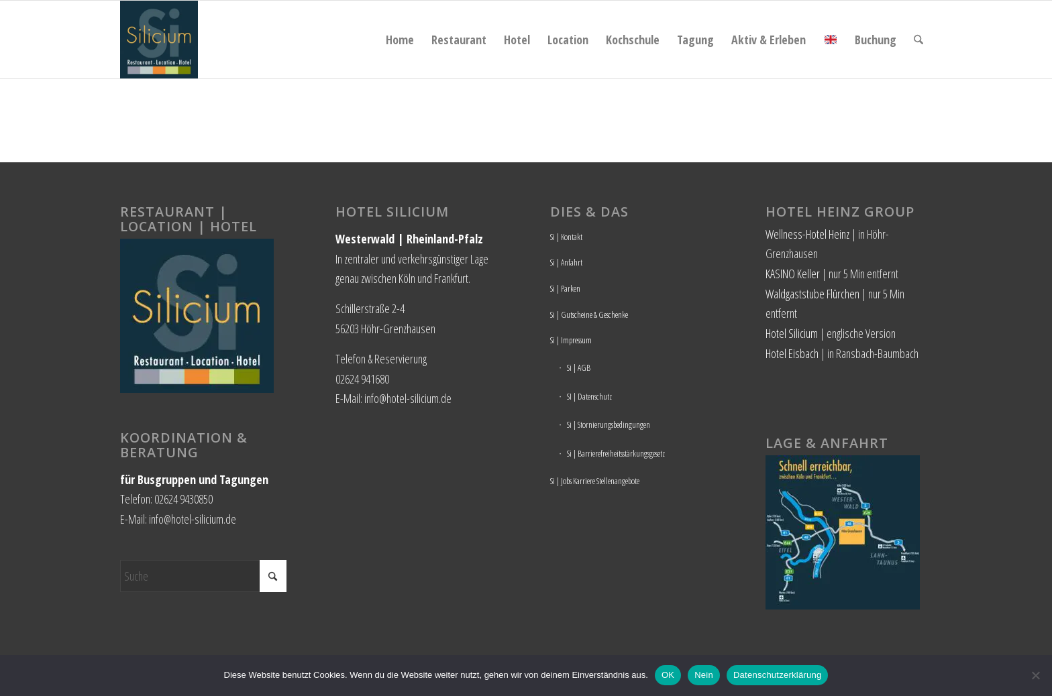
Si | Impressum (571, 340)
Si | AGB (578, 367)
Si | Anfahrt (566, 262)
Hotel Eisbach (792, 353)
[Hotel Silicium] (159, 39)
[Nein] (1035, 675)
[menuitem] (400, 39)
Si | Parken (565, 288)
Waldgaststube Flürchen (812, 294)
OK (668, 675)
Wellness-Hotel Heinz (807, 234)
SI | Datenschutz (589, 396)
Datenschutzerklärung (777, 675)
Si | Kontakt (566, 237)
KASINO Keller (793, 274)
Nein (703, 675)
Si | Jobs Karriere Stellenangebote (594, 481)
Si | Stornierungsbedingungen (608, 424)
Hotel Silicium (792, 333)
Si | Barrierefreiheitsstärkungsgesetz (616, 453)
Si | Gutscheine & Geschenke (589, 314)
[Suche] (918, 39)
